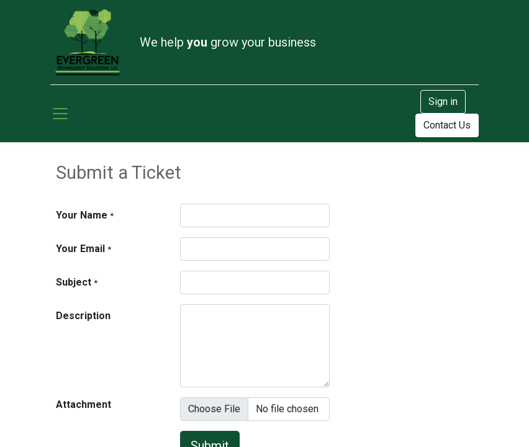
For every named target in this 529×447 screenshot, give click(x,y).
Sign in (443, 101)
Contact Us (447, 125)
